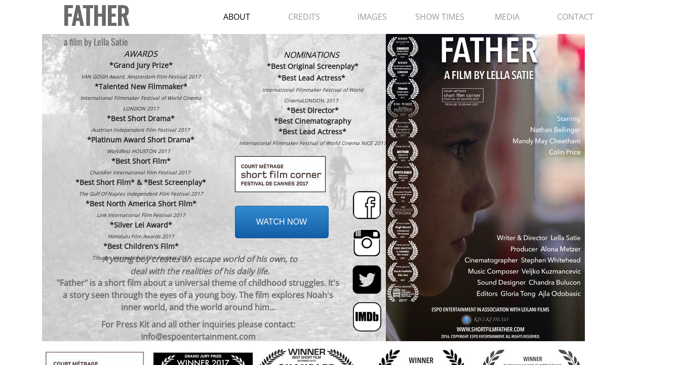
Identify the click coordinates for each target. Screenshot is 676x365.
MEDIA (507, 16)
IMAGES (372, 16)
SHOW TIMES (439, 16)
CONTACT (575, 16)
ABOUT (236, 16)
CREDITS (304, 16)
